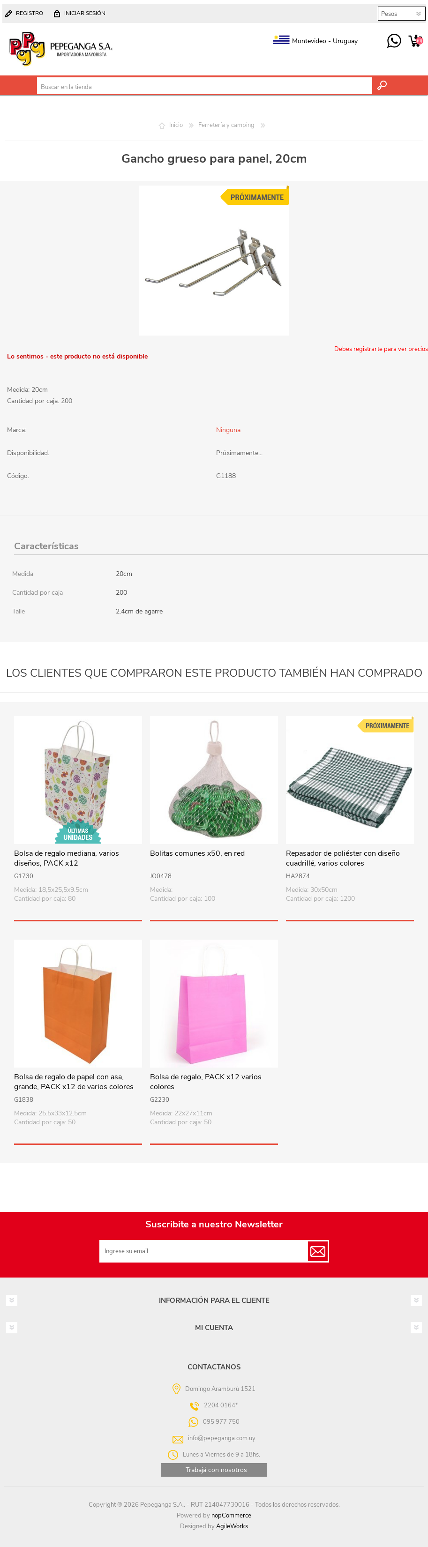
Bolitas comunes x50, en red (197, 854)
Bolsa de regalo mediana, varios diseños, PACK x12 (66, 858)
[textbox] (204, 87)
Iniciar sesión (84, 13)
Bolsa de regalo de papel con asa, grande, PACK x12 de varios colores (74, 1082)
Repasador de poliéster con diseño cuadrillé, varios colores (343, 858)
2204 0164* (221, 1405)
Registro (29, 13)
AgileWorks (232, 1526)
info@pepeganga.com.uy (221, 1438)
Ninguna (228, 430)
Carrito (415, 41)
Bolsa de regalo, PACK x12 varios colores (206, 1082)
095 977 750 (394, 41)
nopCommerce (231, 1515)
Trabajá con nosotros (216, 1469)
